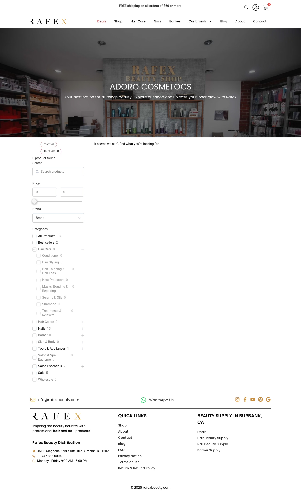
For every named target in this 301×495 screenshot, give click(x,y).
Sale (41, 373)
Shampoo (49, 304)
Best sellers (46, 242)
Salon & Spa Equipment (47, 357)
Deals (101, 21)
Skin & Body (46, 342)
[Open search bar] (246, 7)
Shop (118, 21)
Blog (223, 21)
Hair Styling (50, 262)
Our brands (200, 21)
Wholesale (45, 379)
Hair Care (138, 21)
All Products (46, 236)
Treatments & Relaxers (51, 313)
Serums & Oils (52, 297)
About (240, 21)
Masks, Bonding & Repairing (55, 289)
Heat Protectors (53, 280)
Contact (260, 21)
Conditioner (50, 255)
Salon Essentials (50, 366)
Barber (174, 21)
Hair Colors (46, 322)
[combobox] (58, 218)
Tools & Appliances (52, 348)
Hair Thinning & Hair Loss (53, 271)
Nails (157, 21)
